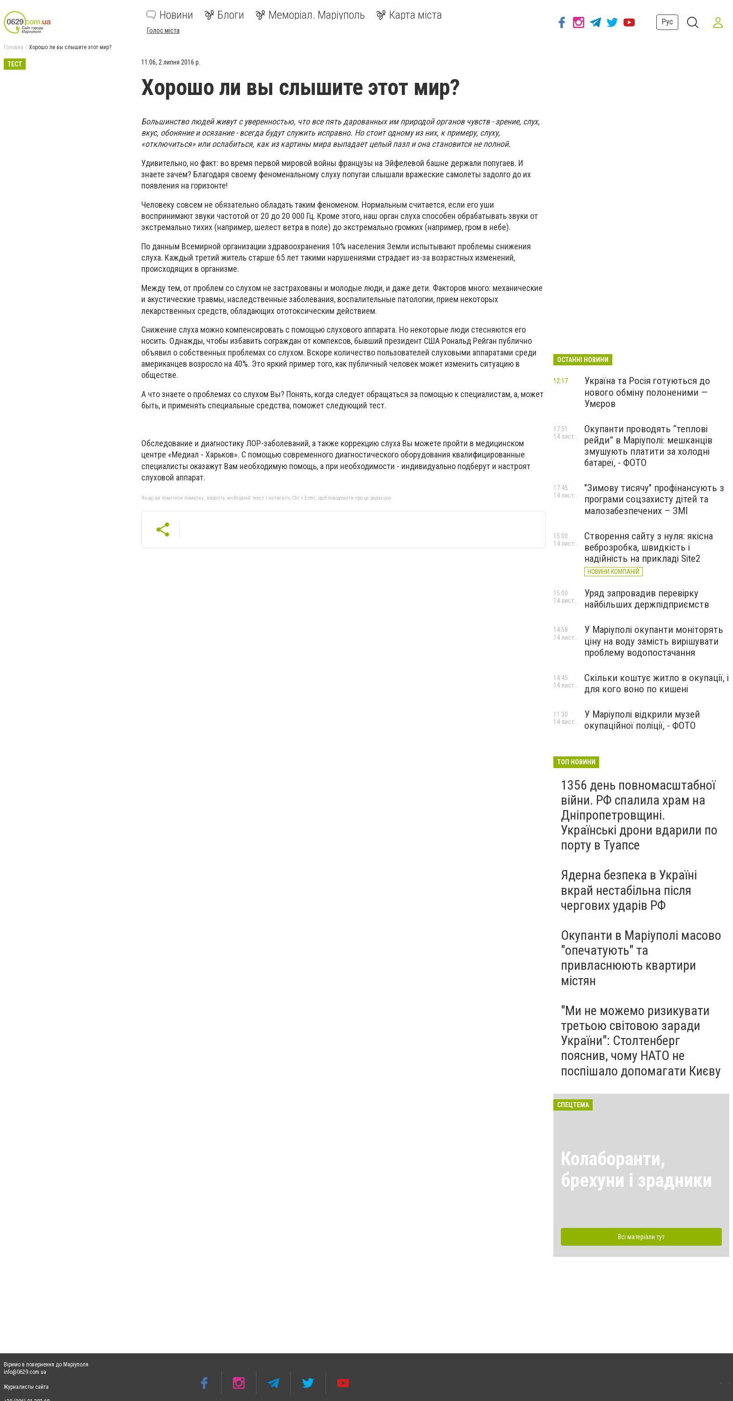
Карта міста (409, 15)
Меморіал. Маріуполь (310, 15)
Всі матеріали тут (641, 1237)
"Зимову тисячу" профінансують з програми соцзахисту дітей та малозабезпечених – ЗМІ (654, 499)
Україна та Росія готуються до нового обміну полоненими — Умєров (647, 392)
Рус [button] (666, 21)
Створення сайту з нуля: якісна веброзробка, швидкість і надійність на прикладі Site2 (648, 547)
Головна (13, 47)
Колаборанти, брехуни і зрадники (636, 1169)
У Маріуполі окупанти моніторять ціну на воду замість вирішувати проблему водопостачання (653, 641)
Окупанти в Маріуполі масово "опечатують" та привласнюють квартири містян (641, 958)
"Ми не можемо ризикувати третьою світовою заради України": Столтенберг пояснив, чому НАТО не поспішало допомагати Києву (641, 1041)
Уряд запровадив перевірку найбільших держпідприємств (646, 599)
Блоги (224, 15)
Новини (169, 15)
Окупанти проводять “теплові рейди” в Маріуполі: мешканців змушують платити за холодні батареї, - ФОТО (648, 445)
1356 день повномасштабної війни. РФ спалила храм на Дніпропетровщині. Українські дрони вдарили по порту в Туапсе (639, 815)
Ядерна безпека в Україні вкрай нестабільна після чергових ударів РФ (629, 890)
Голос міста (163, 30)
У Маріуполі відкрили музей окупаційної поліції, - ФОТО (642, 720)
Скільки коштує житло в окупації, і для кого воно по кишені (656, 683)
